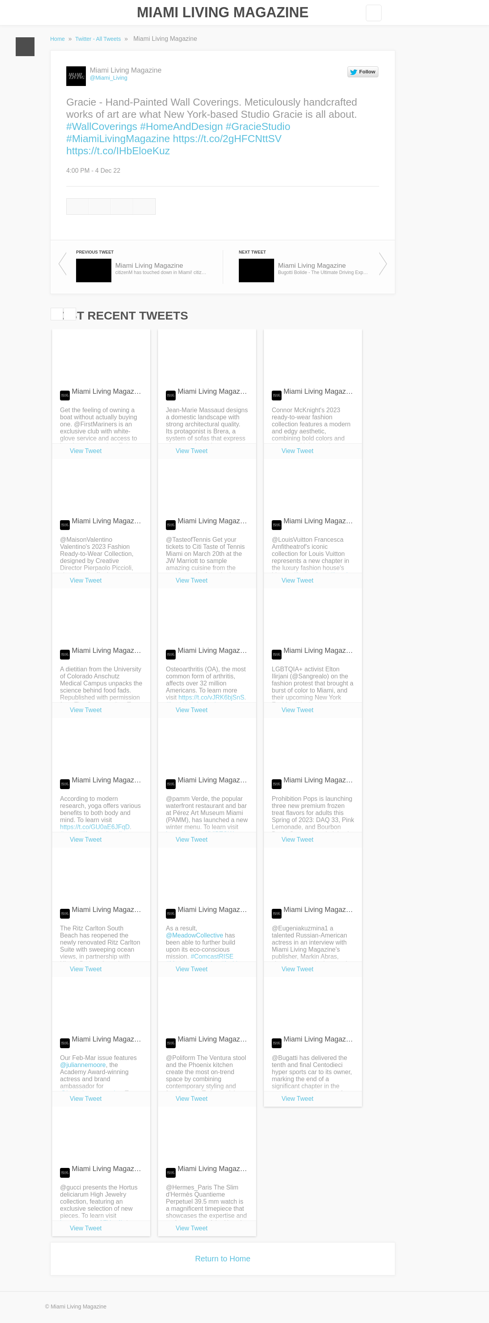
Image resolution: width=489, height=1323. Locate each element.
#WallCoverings (101, 126)
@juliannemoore (83, 1065)
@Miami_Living (108, 78)
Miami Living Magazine (223, 12)
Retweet (100, 206)
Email (144, 206)
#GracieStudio (258, 126)
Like (122, 206)
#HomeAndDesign (181, 126)
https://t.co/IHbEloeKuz (118, 151)
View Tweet (86, 451)
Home (25, 46)
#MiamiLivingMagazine (118, 138)
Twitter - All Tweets (98, 39)
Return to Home (222, 1258)
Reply (77, 206)
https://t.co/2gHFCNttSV (227, 138)
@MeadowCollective (194, 935)
